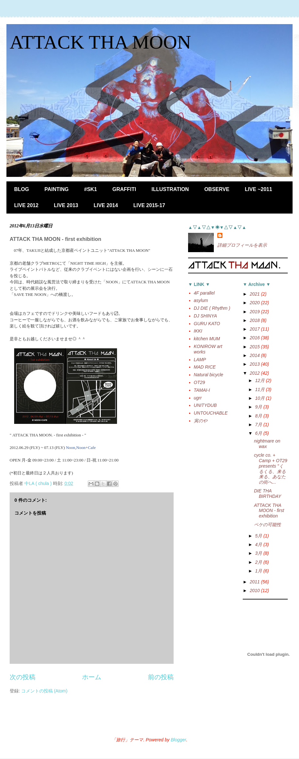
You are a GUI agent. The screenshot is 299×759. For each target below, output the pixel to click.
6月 (259, 433)
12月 (260, 380)
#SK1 (90, 189)
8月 (259, 415)
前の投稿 (161, 677)
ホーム (91, 677)
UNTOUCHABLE (211, 413)
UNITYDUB (205, 405)
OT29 (199, 382)
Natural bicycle (208, 374)
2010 (255, 590)
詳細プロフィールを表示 (242, 245)
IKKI (198, 331)
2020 (255, 302)
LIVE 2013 (66, 205)
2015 (255, 346)
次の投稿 (22, 677)
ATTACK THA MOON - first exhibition (269, 511)
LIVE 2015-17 (149, 205)
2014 (255, 355)
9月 (259, 406)
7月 (259, 424)
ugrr (198, 397)
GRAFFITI (124, 189)
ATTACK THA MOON (100, 42)
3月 (259, 553)
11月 (260, 389)
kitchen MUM (207, 338)
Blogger (178, 739)
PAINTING (56, 189)
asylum (201, 300)
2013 (255, 364)
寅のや (200, 420)
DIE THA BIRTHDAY (267, 493)
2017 (255, 329)
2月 (259, 562)
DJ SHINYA (205, 315)
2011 (255, 581)
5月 (259, 535)
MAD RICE (205, 367)
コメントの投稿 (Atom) (44, 690)
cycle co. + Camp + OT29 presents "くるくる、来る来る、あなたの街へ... (270, 469)
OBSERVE (216, 189)
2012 (255, 373)
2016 (255, 337)
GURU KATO (207, 323)
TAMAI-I (202, 390)
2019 (255, 311)
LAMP (200, 359)
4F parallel (204, 293)
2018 (255, 320)
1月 (259, 570)
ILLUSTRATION (170, 189)
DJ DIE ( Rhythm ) (212, 308)
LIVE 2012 (26, 205)
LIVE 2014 (106, 205)
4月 (259, 544)
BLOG (21, 189)
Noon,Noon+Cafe (81, 447)
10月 (260, 398)
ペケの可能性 (267, 524)
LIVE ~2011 (258, 189)
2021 (255, 294)
